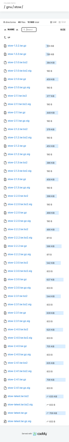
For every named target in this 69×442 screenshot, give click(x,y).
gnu (9, 7)
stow (17, 7)
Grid (62, 22)
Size (63, 29)
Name (13, 29)
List (53, 22)
